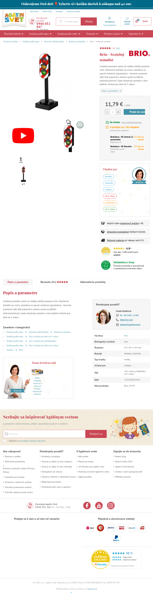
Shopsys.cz (92, 588)
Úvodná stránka (10, 41)
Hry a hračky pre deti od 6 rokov (43, 345)
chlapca (108, 189)
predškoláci (110, 202)
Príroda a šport (113, 33)
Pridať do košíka (137, 112)
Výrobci (10, 350)
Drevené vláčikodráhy (54, 41)
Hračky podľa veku (69, 33)
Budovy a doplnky (77, 41)
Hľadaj (88, 21)
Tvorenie (92, 33)
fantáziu (108, 176)
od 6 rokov (110, 196)
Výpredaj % (135, 33)
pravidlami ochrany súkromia (32, 440)
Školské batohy (13, 33)
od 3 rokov (110, 209)
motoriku (109, 183)
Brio (21, 350)
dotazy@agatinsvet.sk (130, 324)
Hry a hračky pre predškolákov (42, 341)
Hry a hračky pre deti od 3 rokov (43, 336)
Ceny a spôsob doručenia (131, 122)
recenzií (116, 254)
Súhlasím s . (26, 440)
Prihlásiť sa (96, 434)
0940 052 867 (43, 25)
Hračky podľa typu (40, 33)
